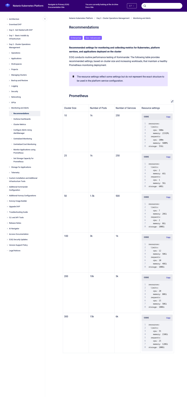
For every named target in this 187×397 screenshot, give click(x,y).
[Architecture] (7, 19)
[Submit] (144, 6)
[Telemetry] (9, 172)
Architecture (14, 19)
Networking (16, 97)
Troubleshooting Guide (18, 212)
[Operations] (9, 53)
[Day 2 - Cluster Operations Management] (7, 44)
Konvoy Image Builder (18, 201)
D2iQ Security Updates (18, 239)
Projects (14, 69)
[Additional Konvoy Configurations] (7, 195)
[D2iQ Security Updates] (7, 239)
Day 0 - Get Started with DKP (21, 30)
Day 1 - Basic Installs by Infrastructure (19, 37)
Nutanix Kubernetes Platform (28, 5)
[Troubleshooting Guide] (7, 212)
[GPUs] (9, 102)
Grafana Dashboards (22, 119)
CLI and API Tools (16, 217)
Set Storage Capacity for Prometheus (23, 160)
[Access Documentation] (7, 234)
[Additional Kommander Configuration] (7, 187)
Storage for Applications (21, 167)
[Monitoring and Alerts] (9, 108)
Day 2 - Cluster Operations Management (20, 46)
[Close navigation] (45, 18)
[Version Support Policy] (7, 245)
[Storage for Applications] (9, 167)
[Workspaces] (9, 64)
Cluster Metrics (19, 124)
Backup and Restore (19, 80)
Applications (16, 58)
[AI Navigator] (7, 228)
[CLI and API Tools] (7, 217)
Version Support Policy (18, 245)
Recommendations (21, 113)
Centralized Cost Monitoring (24, 144)
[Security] (9, 91)
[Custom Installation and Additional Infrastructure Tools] (7, 178)
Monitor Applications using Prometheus (24, 151)
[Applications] (9, 58)
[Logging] (9, 86)
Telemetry (15, 172)
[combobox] (162, 6)
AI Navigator (14, 228)
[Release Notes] (7, 223)
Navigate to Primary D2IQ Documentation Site (58, 5)
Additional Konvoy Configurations (22, 195)
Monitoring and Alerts (20, 108)
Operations (15, 53)
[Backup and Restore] (9, 80)
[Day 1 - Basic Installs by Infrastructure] (7, 35)
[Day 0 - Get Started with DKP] (7, 30)
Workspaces (16, 64)
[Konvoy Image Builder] (7, 201)
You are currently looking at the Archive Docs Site (101, 5)
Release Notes (15, 223)
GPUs (13, 102)
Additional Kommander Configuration (18, 188)
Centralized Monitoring (22, 139)
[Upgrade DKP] (7, 206)
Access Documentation (18, 234)
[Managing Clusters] (9, 75)
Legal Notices (14, 250)
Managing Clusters (19, 75)
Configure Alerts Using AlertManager (22, 131)
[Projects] (9, 69)
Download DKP (15, 24)
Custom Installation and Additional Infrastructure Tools (23, 179)
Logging (14, 86)
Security (14, 91)
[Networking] (9, 97)
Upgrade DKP (14, 206)
